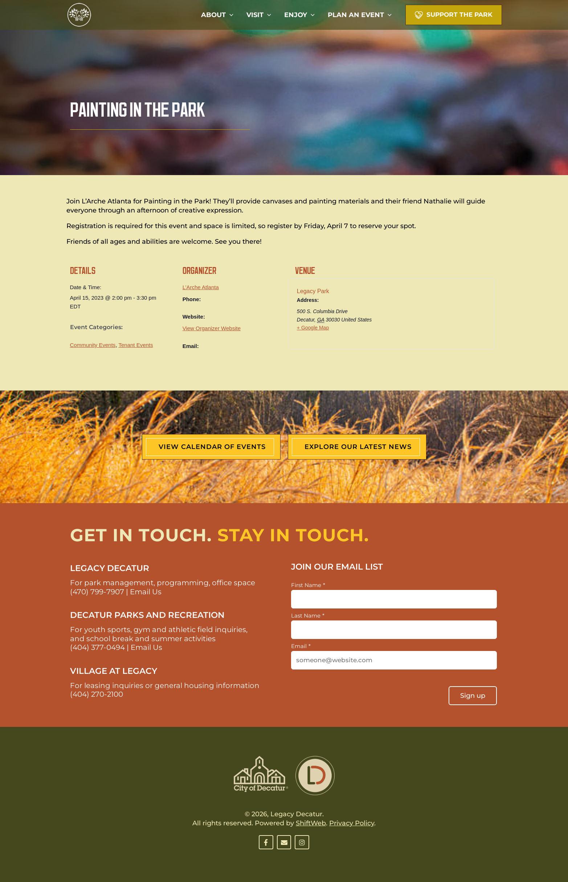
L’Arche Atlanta (201, 287)
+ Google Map (313, 328)
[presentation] (346, 692)
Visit (258, 15)
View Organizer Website (212, 328)
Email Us (146, 591)
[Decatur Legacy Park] (79, 14)
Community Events (93, 345)
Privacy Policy (351, 823)
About (217, 15)
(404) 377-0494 (97, 647)
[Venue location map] (447, 316)
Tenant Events (135, 345)
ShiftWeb (311, 823)
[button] (229, 15)
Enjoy (299, 15)
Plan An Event (360, 15)
